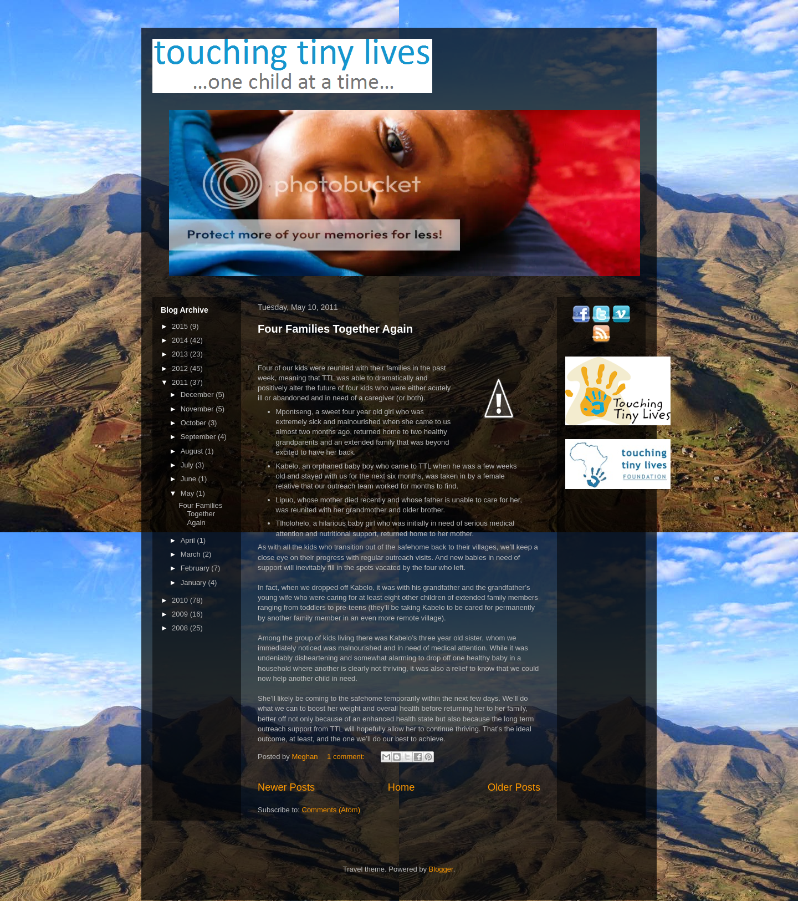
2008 (181, 628)
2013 (181, 354)
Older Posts (514, 787)
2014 (181, 340)
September (199, 436)
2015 (181, 326)
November (198, 409)
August (193, 451)
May (188, 493)
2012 (181, 368)
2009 (181, 614)
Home (401, 787)
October (194, 423)
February (196, 568)
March (192, 554)
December (198, 394)
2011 (181, 382)
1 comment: (347, 756)
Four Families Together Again (335, 329)
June (189, 479)
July (188, 465)
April (189, 540)
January (194, 582)
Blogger (441, 869)
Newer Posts (286, 787)
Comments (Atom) (331, 810)
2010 (181, 600)
